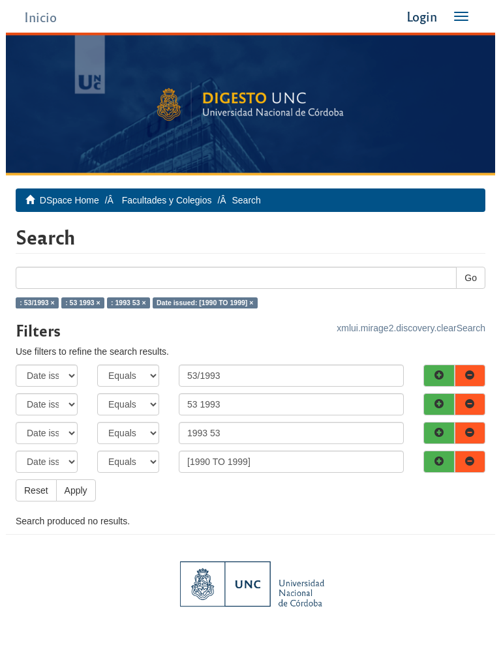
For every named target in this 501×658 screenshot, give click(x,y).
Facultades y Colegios (167, 200)
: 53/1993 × (37, 303)
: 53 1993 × (82, 303)
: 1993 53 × (128, 303)
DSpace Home (69, 200)
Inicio (40, 16)
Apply (76, 490)
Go (470, 278)
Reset (36, 490)
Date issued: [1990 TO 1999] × (205, 303)
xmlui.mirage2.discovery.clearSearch (411, 328)
